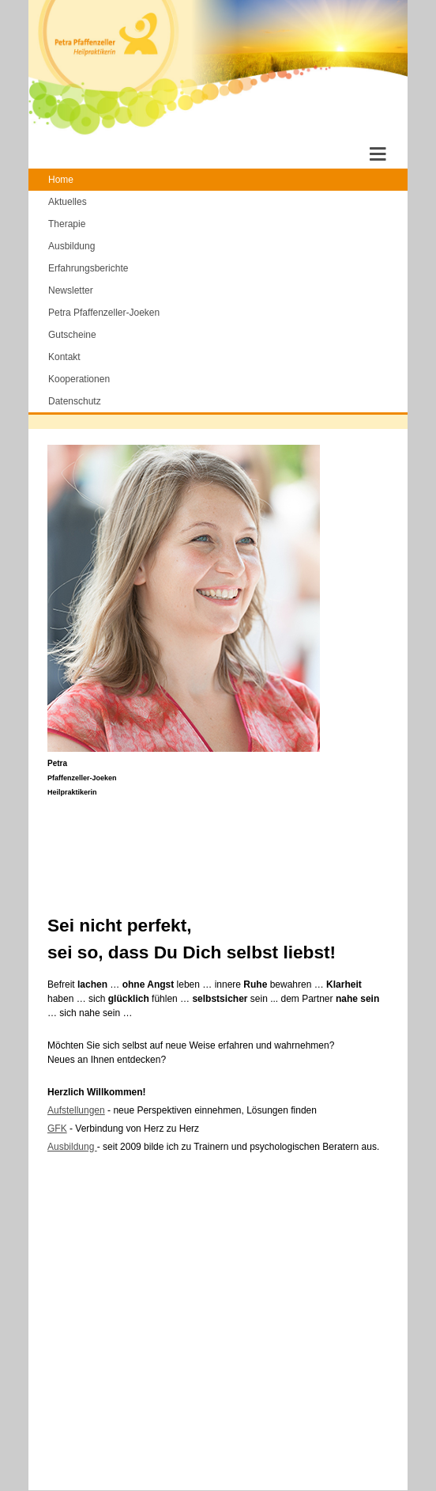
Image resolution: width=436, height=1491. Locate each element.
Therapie (66, 224)
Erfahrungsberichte (88, 268)
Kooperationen (79, 379)
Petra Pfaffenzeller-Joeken (104, 312)
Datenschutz (74, 401)
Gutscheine (72, 334)
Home (60, 179)
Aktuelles (67, 201)
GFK (57, 1128)
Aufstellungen (76, 1110)
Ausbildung (71, 246)
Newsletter (70, 290)
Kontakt (64, 356)
